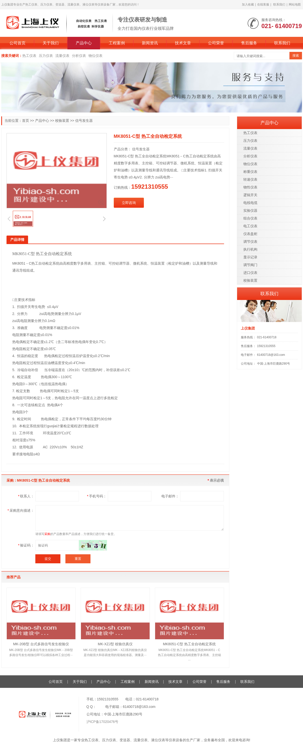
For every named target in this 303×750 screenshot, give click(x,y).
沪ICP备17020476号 (102, 722)
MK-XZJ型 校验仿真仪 (115, 644)
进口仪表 (250, 273)
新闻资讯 (150, 43)
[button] (9, 219)
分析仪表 (79, 56)
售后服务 (249, 43)
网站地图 (295, 4)
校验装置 (62, 121)
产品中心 (84, 43)
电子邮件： (170, 496)
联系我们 (279, 4)
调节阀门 (250, 265)
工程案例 (117, 43)
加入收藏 (248, 4)
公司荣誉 (216, 43)
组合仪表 (250, 218)
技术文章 (183, 43)
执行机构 (250, 249)
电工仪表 (250, 226)
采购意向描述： (21, 510)
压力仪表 (46, 56)
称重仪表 (250, 172)
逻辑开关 (250, 195)
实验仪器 (250, 210)
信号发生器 (84, 121)
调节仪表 (250, 242)
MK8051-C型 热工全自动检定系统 (189, 644)
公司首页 (18, 43)
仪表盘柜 (250, 234)
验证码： (26, 545)
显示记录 (250, 257)
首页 (25, 121)
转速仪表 (250, 179)
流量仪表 (62, 56)
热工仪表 (29, 56)
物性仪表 (250, 187)
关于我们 (51, 43)
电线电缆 (250, 203)
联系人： (26, 496)
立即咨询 (129, 203)
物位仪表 (95, 56)
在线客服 (263, 4)
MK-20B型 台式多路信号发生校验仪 (41, 644)
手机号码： (96, 496)
